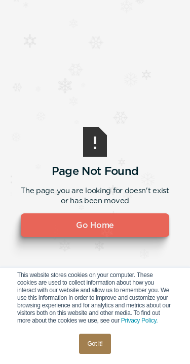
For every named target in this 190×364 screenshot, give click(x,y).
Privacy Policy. (139, 320)
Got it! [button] (95, 343)
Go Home (95, 225)
